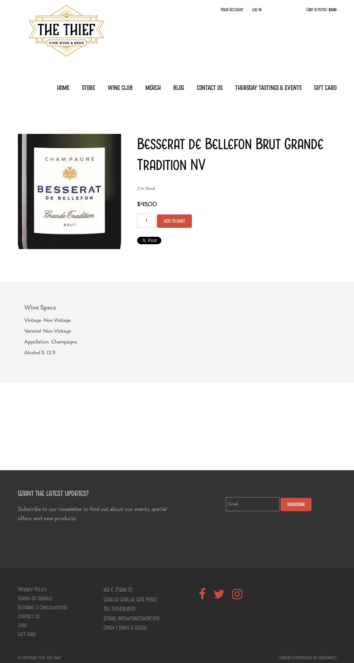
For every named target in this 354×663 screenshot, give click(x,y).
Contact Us (209, 88)
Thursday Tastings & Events (268, 88)
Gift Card (325, 88)
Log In (257, 10)
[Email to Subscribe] (252, 504)
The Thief (66, 30)
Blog (178, 88)
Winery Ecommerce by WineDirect (307, 658)
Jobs (22, 625)
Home (63, 88)
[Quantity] (146, 221)
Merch (153, 88)
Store (88, 88)
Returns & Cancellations (42, 607)
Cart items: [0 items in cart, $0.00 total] (321, 10)
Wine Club (120, 88)
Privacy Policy (32, 589)
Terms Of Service (35, 598)
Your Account (232, 10)
